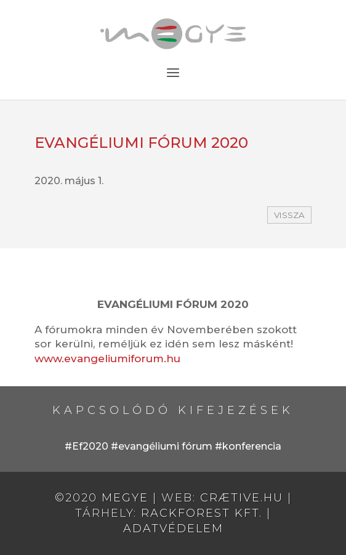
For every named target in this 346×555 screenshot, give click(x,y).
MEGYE (125, 497)
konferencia (251, 446)
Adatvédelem (173, 528)
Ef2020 (90, 446)
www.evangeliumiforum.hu (107, 358)
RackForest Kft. (201, 513)
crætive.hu (241, 497)
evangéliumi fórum (165, 446)
